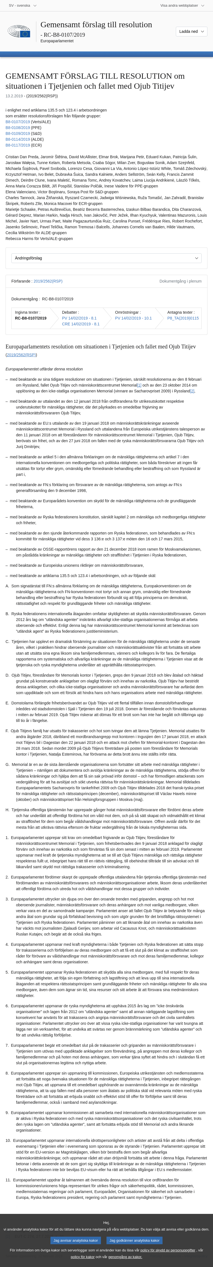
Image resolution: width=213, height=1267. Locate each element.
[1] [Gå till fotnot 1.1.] (139, 385)
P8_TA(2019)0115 (183, 318)
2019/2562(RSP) (48, 281)
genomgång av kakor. (125, 1261)
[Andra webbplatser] (182, 5)
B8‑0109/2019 (18, 133)
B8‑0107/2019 (18, 122)
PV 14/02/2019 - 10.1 (133, 318)
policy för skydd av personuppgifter (167, 1255)
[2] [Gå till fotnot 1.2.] (192, 391)
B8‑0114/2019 (18, 139)
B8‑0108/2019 (18, 127)
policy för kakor (83, 1261)
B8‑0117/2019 (18, 145)
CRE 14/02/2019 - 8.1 (81, 324)
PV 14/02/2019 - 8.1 (79, 318)
